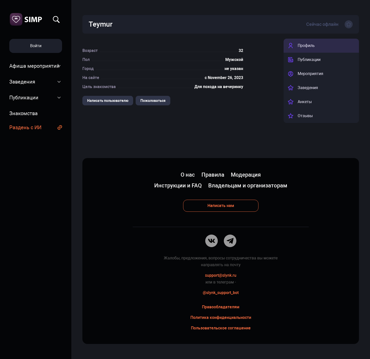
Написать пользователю (107, 101)
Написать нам (220, 205)
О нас (188, 175)
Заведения (22, 82)
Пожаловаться (153, 101)
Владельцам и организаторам (247, 185)
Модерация (246, 175)
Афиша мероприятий (34, 66)
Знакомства (23, 113)
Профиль (301, 46)
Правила (212, 175)
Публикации (23, 98)
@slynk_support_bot (221, 292)
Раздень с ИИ (25, 127)
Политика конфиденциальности (220, 317)
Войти (35, 45)
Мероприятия (305, 74)
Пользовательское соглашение (221, 328)
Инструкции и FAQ (178, 185)
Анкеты (300, 102)
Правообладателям (220, 307)
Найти (56, 20)
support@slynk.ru (220, 275)
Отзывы (300, 116)
